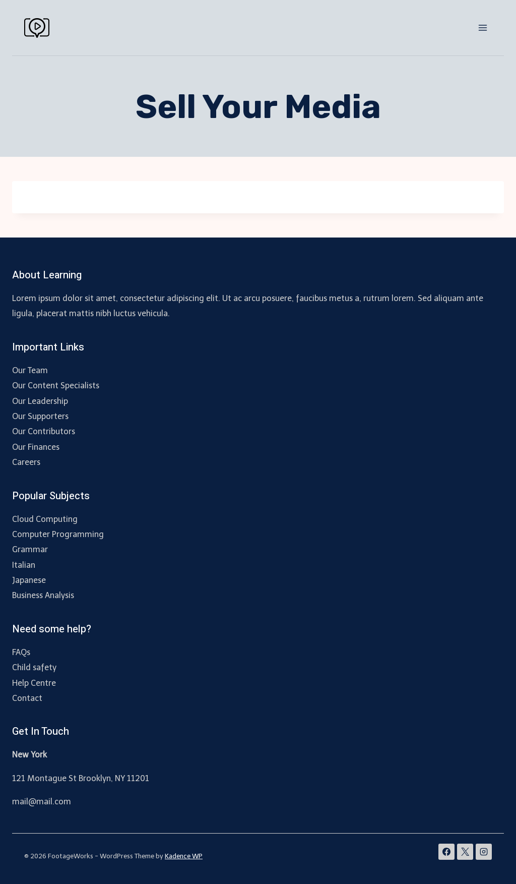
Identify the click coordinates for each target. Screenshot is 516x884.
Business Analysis (43, 595)
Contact (27, 698)
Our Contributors (43, 431)
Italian (23, 565)
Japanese (29, 580)
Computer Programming (58, 534)
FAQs (21, 652)
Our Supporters (40, 416)
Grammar (30, 549)
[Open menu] (482, 27)
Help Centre (34, 683)
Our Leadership (40, 401)
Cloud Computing (45, 519)
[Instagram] (484, 852)
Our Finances (35, 447)
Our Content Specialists (55, 385)
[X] (465, 852)
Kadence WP (184, 856)
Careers (26, 462)
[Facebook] (446, 852)
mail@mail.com (41, 801)
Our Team (30, 370)
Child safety (34, 667)
